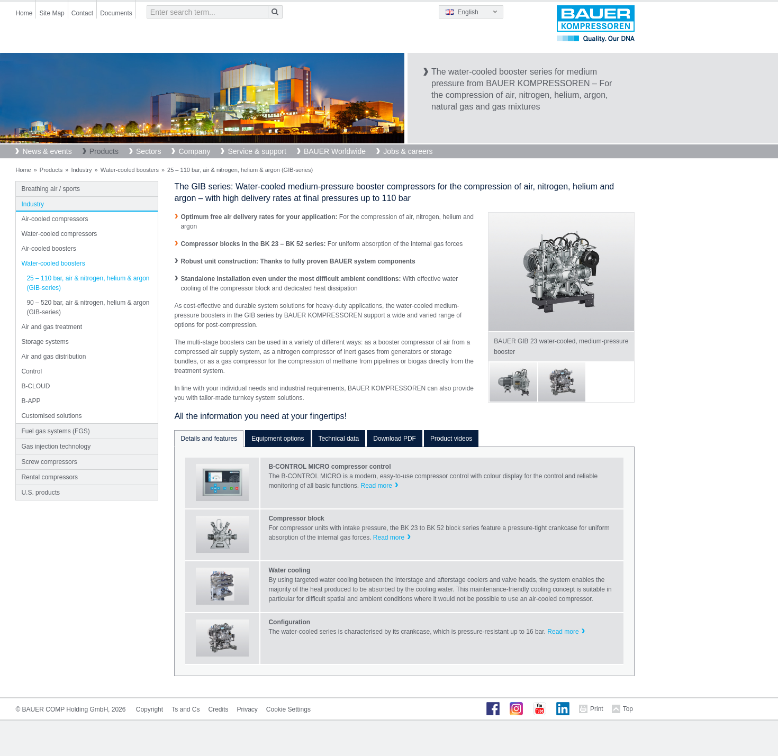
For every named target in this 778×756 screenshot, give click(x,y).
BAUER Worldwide (335, 151)
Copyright (149, 709)
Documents (116, 13)
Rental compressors (49, 477)
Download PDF (394, 438)
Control (31, 371)
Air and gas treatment (51, 327)
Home (23, 13)
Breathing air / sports (50, 189)
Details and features (208, 438)
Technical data (339, 438)
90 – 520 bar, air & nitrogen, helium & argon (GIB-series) (87, 307)
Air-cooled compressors (54, 219)
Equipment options (277, 438)
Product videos (451, 438)
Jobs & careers (407, 151)
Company (194, 151)
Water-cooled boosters (130, 170)
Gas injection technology (56, 446)
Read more (376, 485)
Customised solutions (51, 416)
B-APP (30, 401)
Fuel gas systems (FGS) (55, 431)
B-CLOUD (35, 386)
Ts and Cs (185, 709)
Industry (81, 170)
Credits (218, 709)
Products (104, 151)
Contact (82, 13)
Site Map (51, 13)
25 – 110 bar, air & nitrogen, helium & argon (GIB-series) (87, 283)
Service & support (257, 151)
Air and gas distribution (53, 356)
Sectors (148, 151)
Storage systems (44, 341)
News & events (46, 151)
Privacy (247, 709)
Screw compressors (49, 462)
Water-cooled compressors (59, 234)
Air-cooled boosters (48, 248)
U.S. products (40, 492)
